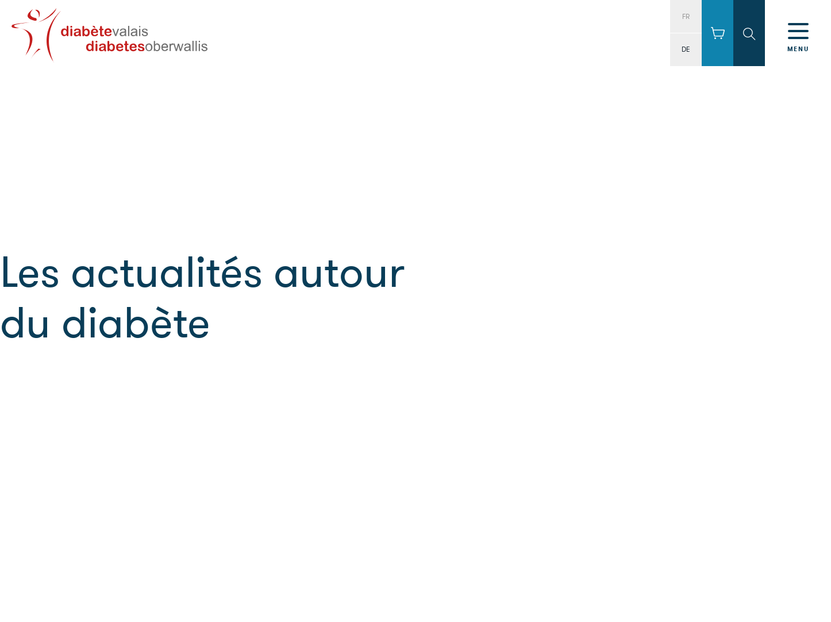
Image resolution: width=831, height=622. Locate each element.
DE (686, 49)
